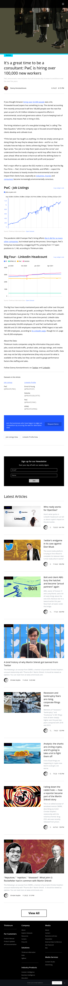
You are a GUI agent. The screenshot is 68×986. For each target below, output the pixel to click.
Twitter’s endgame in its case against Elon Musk (53, 543)
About (23, 930)
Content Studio (50, 962)
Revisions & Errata (51, 936)
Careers (24, 939)
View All (34, 913)
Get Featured (49, 945)
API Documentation (10, 944)
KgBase (24, 958)
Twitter (35, 367)
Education (25, 978)
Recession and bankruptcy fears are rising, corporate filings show (52, 699)
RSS (46, 948)
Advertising (48, 965)
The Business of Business (11, 4)
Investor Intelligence (28, 972)
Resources (25, 936)
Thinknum (8, 925)
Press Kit (24, 942)
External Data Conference (53, 942)
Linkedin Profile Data (30, 437)
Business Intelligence (28, 975)
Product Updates (9, 941)
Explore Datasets (27, 933)
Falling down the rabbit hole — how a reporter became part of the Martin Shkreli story (53, 793)
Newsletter (48, 939)
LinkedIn (46, 367)
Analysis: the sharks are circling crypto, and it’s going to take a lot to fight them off (54, 750)
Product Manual (9, 938)
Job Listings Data (12, 437)
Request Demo (53, 424)
